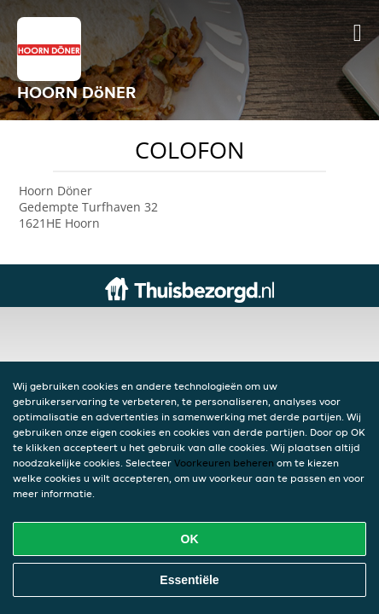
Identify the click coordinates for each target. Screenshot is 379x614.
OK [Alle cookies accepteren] (190, 539)
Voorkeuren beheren (224, 462)
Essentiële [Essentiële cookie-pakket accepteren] (189, 580)
